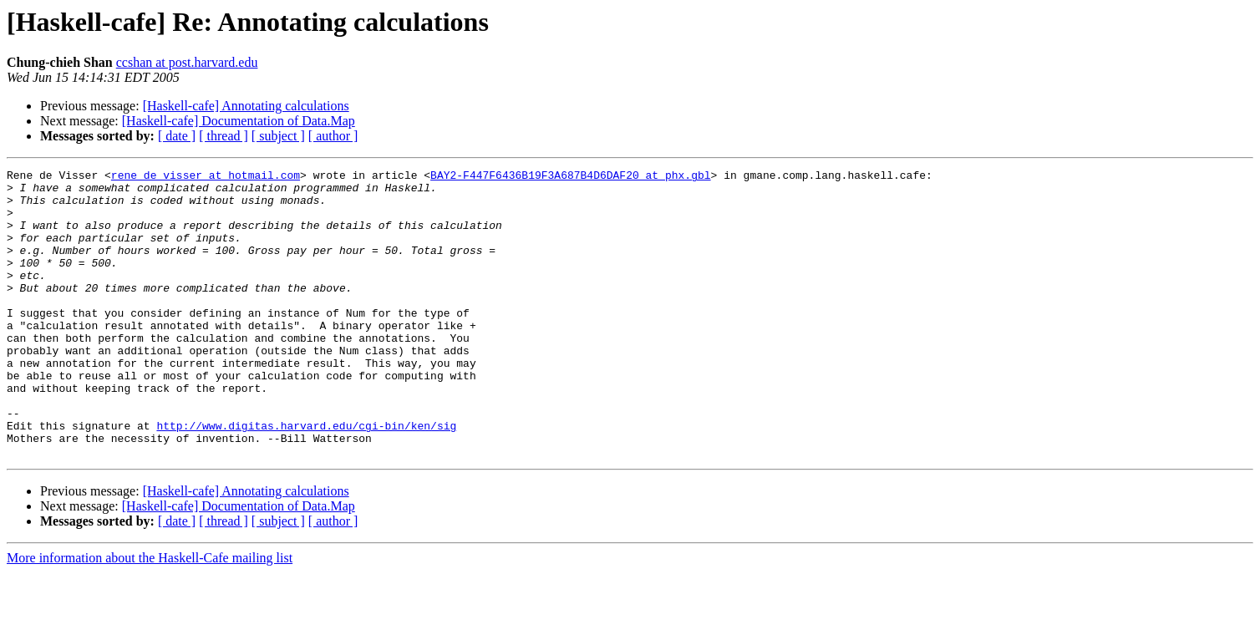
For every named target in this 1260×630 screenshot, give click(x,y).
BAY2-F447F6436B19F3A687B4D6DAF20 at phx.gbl (570, 177)
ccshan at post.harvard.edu (187, 62)
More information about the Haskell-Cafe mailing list (149, 615)
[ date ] (177, 136)
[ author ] (333, 136)
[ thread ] (223, 136)
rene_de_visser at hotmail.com (205, 177)
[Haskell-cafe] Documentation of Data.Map (238, 121)
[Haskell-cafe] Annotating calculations (246, 106)
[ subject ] (278, 136)
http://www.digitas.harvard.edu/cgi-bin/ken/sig (306, 477)
